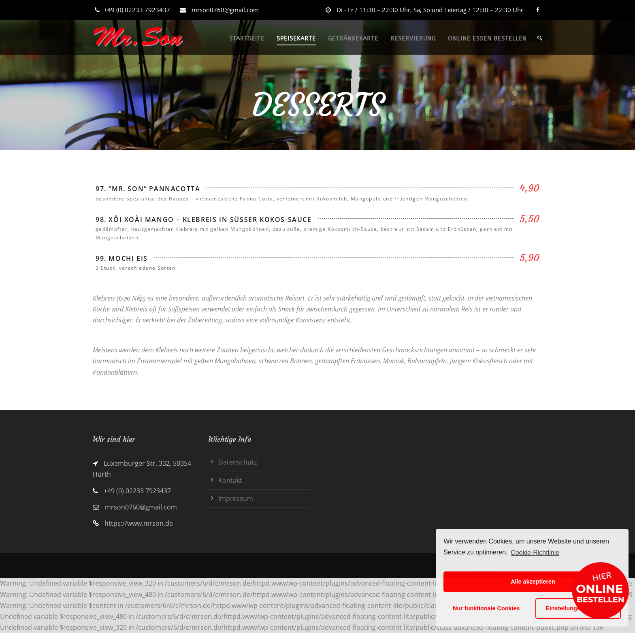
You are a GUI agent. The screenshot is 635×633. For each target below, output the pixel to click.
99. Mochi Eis (122, 258)
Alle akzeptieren (533, 581)
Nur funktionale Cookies (486, 608)
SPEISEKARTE (296, 38)
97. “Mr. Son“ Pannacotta (148, 188)
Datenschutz (237, 462)
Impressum (235, 498)
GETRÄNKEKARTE (353, 38)
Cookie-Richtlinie (535, 552)
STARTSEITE (246, 38)
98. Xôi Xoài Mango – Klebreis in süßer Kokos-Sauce (204, 219)
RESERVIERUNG (413, 38)
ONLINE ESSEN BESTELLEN (487, 38)
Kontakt (230, 480)
